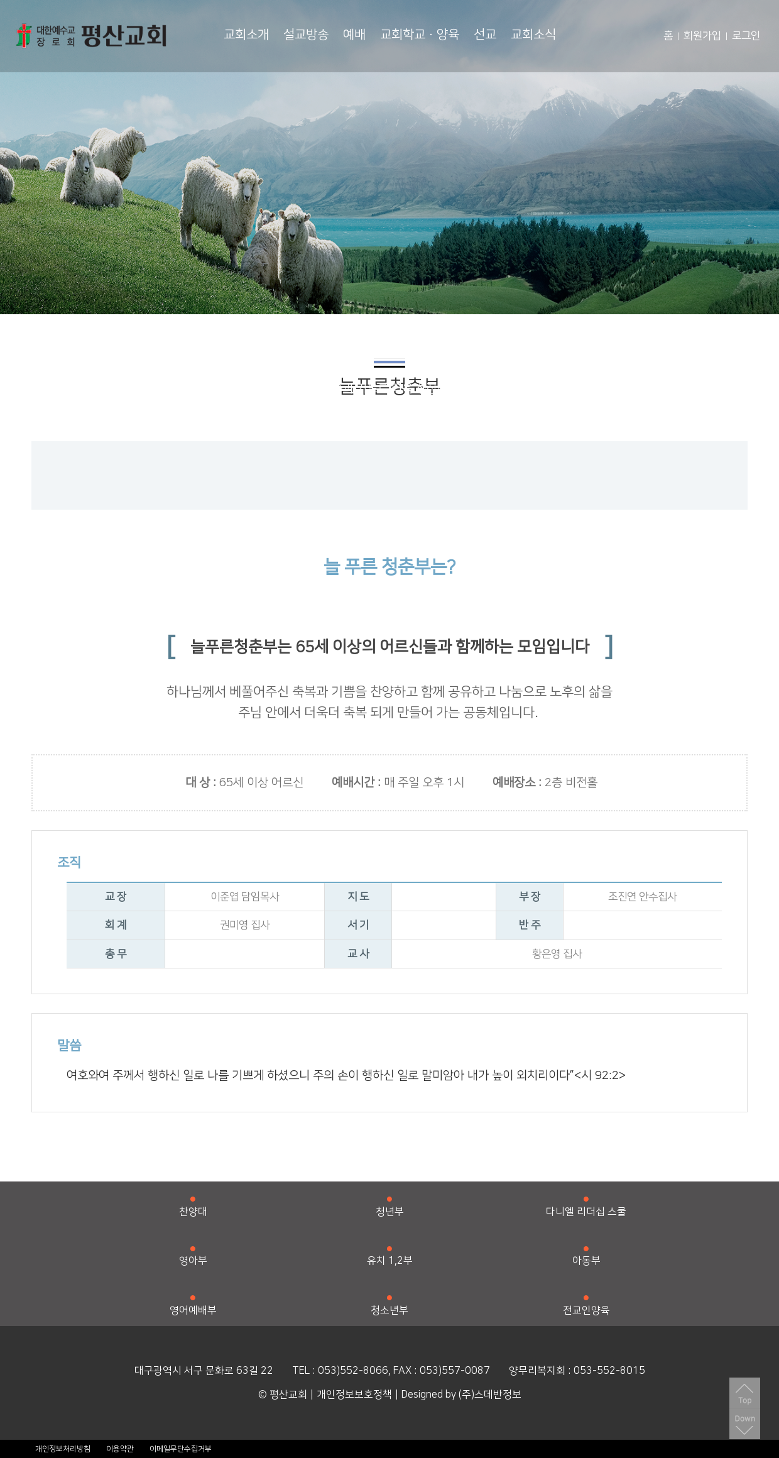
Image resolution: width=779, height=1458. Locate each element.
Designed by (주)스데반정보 (461, 1394)
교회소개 (246, 34)
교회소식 (533, 34)
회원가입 (702, 35)
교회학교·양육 (419, 34)
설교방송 (306, 34)
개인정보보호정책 (354, 1394)
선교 (485, 34)
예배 (354, 34)
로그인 (746, 35)
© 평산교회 (282, 1394)
